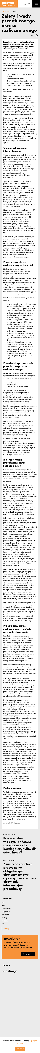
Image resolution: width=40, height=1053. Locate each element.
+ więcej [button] (6, 928)
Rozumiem (20, 1049)
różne (15, 12)
